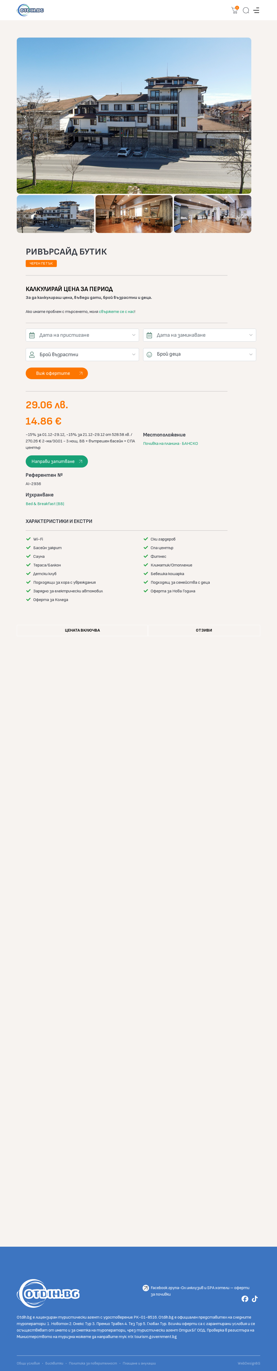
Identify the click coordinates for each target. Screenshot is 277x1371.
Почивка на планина (161, 443)
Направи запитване (53, 461)
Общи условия (29, 1363)
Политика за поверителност (93, 1363)
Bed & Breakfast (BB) (45, 503)
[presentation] (25, 117)
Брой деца (169, 354)
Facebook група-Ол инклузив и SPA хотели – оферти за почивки (200, 1288)
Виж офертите (53, 373)
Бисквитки (54, 1363)
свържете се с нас (116, 311)
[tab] (82, 630)
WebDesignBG (249, 1363)
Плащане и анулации (139, 1363)
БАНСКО (190, 443)
